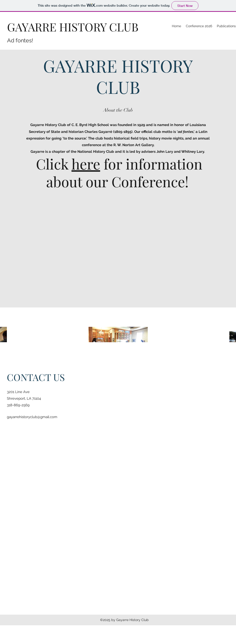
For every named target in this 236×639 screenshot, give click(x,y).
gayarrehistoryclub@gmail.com (32, 417)
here (85, 163)
